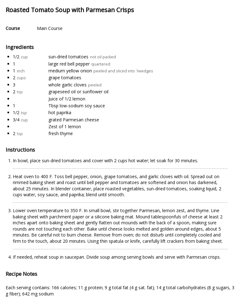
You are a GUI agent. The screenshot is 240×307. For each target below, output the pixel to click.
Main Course (49, 28)
